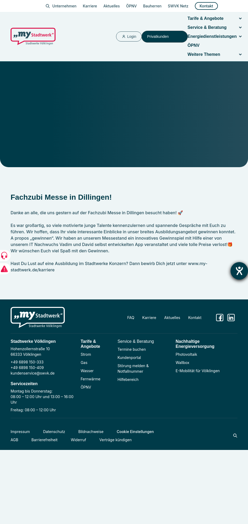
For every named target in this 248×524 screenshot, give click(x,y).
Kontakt (206, 6)
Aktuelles (111, 6)
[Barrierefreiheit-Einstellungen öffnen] (239, 271)
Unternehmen (64, 6)
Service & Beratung (135, 341)
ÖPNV (131, 6)
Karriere (90, 6)
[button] (240, 18)
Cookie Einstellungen (135, 431)
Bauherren (152, 6)
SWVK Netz (178, 6)
